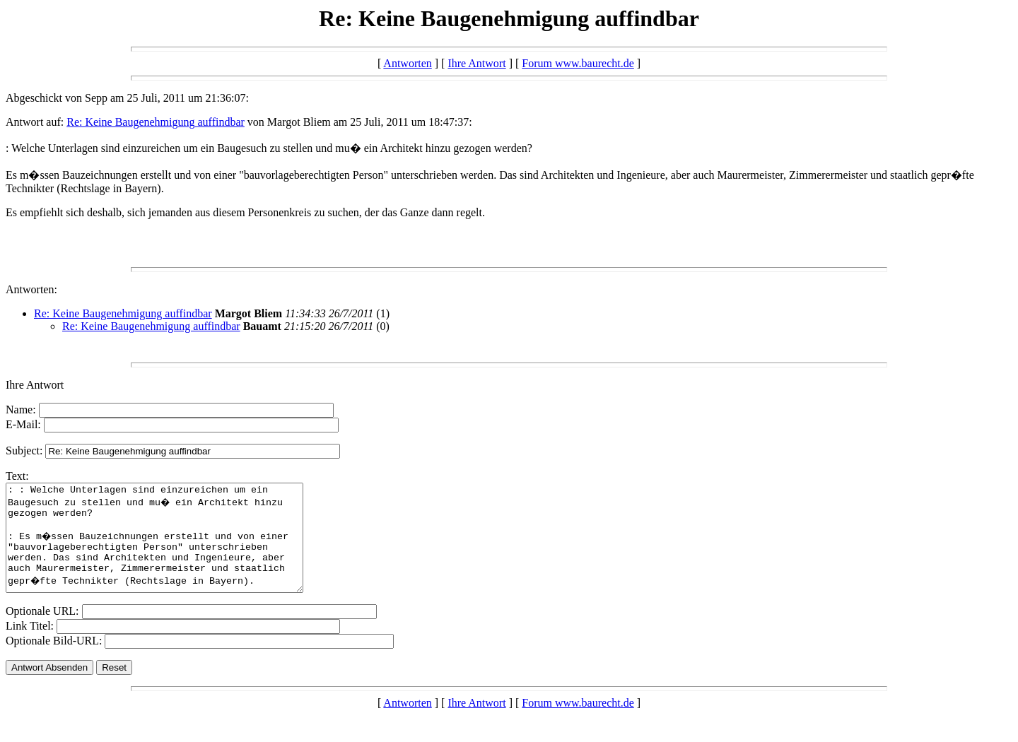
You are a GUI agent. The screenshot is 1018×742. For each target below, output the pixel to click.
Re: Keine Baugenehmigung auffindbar (155, 122)
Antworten (407, 63)
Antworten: (31, 289)
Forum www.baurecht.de (577, 63)
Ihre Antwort (476, 63)
